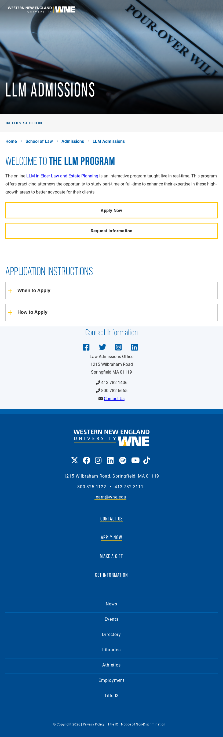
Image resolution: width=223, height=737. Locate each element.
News (111, 603)
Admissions (72, 141)
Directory (111, 634)
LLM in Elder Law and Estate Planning (62, 175)
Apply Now (111, 210)
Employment (111, 680)
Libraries (111, 649)
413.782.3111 (129, 486)
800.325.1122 (91, 486)
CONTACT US (111, 519)
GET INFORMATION (111, 575)
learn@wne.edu (110, 497)
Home (11, 141)
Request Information (112, 230)
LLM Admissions (109, 141)
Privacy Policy (94, 724)
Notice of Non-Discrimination (143, 724)
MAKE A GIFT (111, 556)
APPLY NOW (111, 537)
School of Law (39, 141)
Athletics (111, 665)
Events (112, 619)
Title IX (111, 695)
